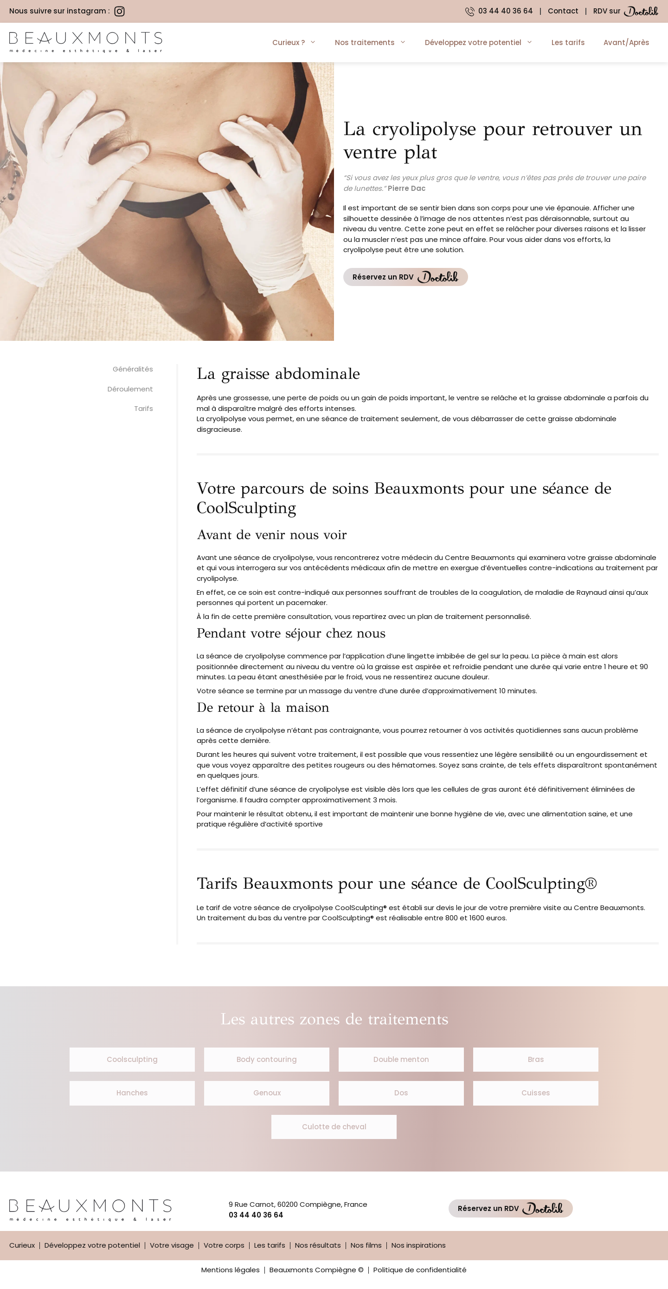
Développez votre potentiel (483, 43)
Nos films (366, 1245)
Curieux (22, 1245)
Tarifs (143, 408)
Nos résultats (318, 1245)
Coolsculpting (132, 1059)
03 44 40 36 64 (256, 1215)
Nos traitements (375, 43)
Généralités (133, 369)
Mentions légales (230, 1270)
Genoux (267, 1093)
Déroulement (130, 389)
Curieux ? (299, 43)
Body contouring (267, 1059)
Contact (563, 11)
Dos (401, 1093)
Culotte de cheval (334, 1127)
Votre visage (172, 1245)
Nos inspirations (419, 1245)
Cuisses (535, 1093)
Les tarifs (568, 42)
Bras (536, 1059)
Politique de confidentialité (420, 1270)
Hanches (132, 1093)
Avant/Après (626, 42)
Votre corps (224, 1245)
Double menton (401, 1059)
